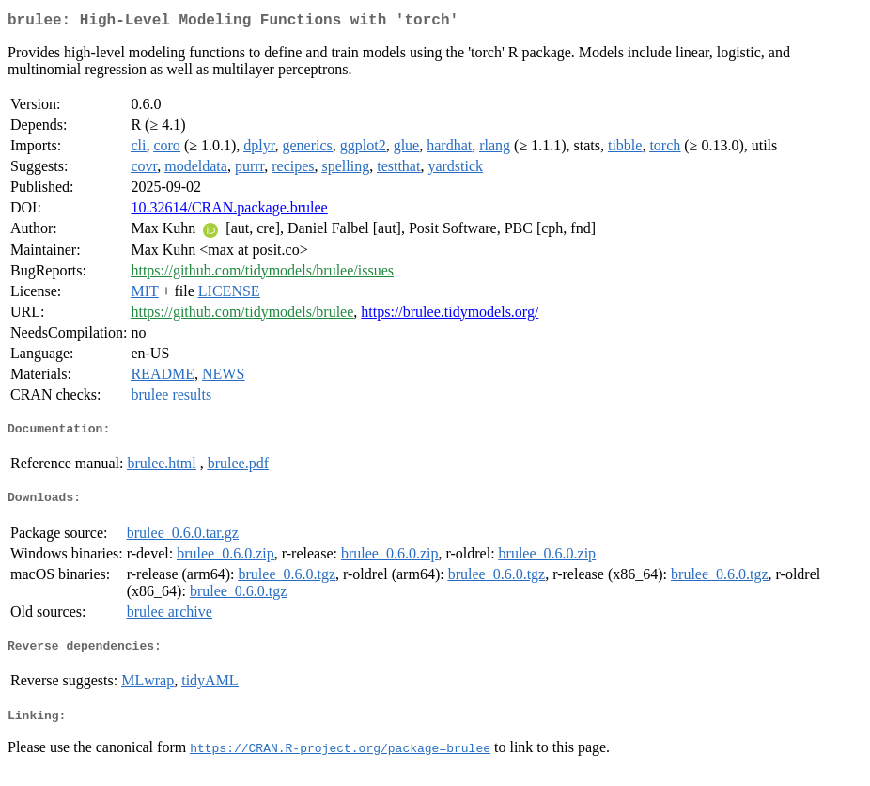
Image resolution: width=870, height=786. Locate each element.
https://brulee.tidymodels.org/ (449, 315)
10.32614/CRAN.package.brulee (229, 211)
